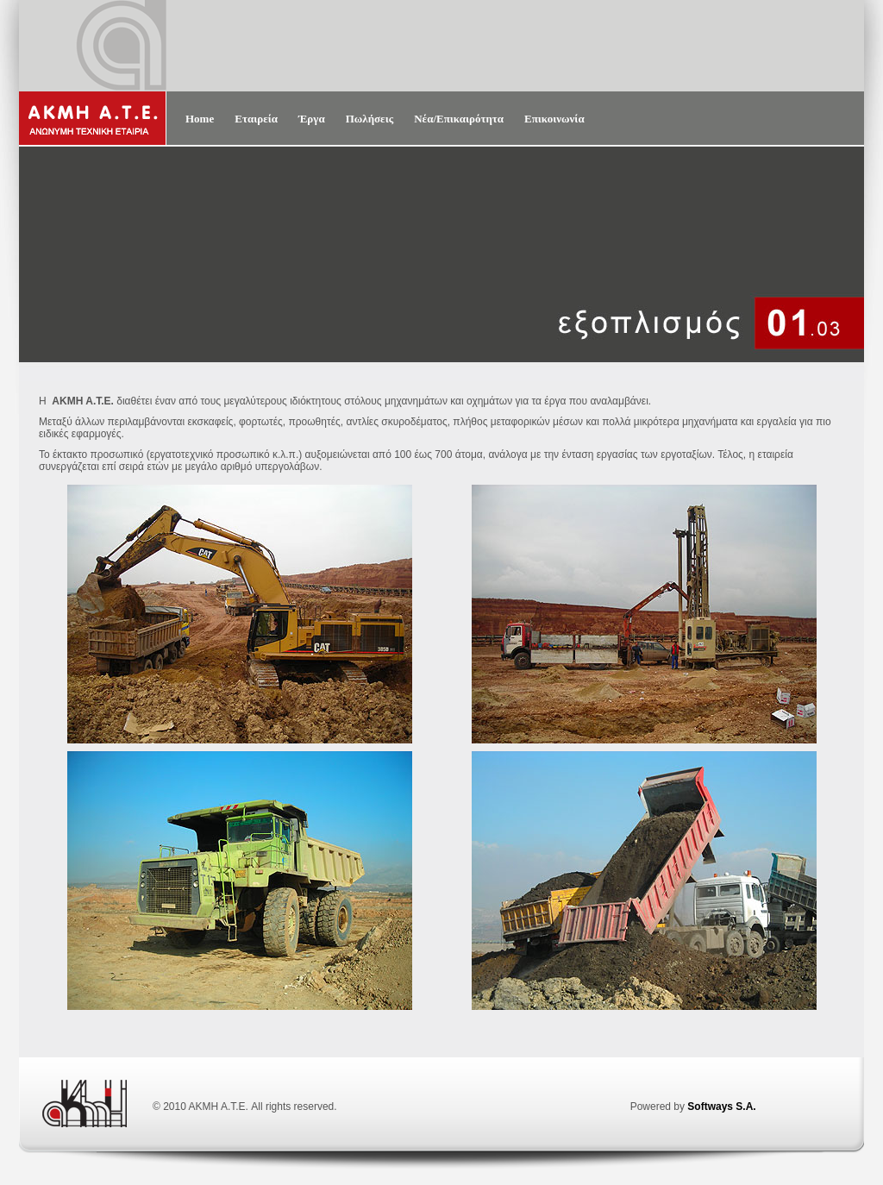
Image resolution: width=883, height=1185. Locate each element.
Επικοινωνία (554, 118)
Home (199, 118)
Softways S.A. (721, 1106)
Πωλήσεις (370, 118)
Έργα (311, 118)
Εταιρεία (256, 118)
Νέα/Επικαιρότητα (459, 118)
